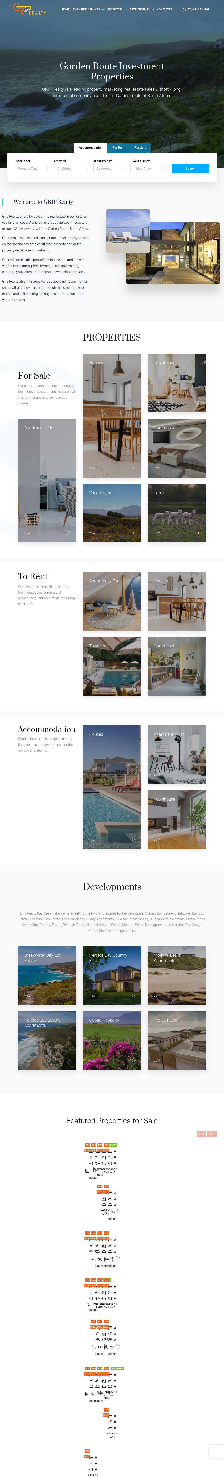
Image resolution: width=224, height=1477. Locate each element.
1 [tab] (87, 1202)
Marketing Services (86, 9)
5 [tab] (112, 1202)
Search (190, 169)
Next (211, 1133)
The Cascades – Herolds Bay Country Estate (130, 1173)
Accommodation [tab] (90, 148)
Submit (199, 1442)
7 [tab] (125, 1202)
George (139, 1420)
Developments (140, 9)
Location (60, 161)
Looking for (23, 161)
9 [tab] (137, 1202)
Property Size (102, 161)
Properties (114, 9)
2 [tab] (93, 1202)
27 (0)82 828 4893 (196, 9)
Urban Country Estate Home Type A (37, 1173)
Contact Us (164, 9)
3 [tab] (99, 1202)
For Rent (90, 1428)
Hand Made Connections (62, 1469)
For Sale (34, 1145)
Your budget (141, 161)
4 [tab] (106, 1202)
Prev (201, 1133)
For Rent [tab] (118, 148)
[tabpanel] (25, 1165)
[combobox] (33, 168)
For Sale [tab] (140, 148)
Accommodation (95, 1435)
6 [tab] (118, 1202)
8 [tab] (131, 1202)
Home (66, 9)
